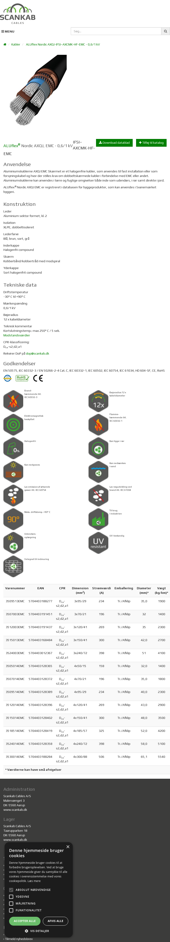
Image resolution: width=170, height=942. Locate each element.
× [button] (67, 847)
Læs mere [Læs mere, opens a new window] (34, 881)
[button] (38, 931)
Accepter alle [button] (25, 921)
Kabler (15, 44)
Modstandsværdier (16, 335)
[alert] (39, 889)
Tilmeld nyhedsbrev (19, 939)
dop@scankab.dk (37, 353)
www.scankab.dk (15, 809)
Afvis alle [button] (55, 921)
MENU (7, 31)
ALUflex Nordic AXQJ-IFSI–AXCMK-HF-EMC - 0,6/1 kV (63, 44)
